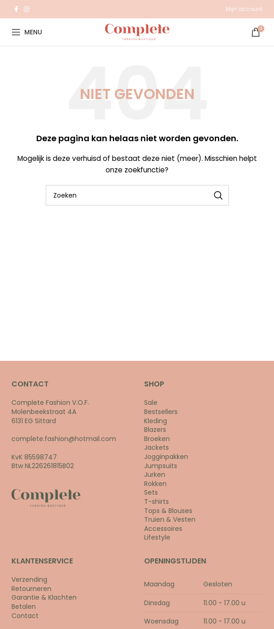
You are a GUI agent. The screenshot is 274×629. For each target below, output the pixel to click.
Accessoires (163, 528)
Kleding (155, 420)
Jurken (154, 474)
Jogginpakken (166, 456)
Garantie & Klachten (44, 597)
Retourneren (31, 588)
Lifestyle (157, 537)
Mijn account (244, 9)
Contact (25, 615)
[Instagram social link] (26, 9)
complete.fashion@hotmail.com (63, 438)
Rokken (155, 483)
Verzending (29, 579)
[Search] (137, 195)
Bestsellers (161, 411)
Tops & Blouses (168, 510)
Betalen (23, 606)
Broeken (157, 438)
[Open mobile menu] (27, 32)
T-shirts (156, 501)
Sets (151, 492)
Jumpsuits (160, 465)
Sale (150, 402)
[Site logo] (137, 31)
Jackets (156, 447)
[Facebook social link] (16, 9)
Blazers (155, 429)
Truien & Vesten (170, 519)
